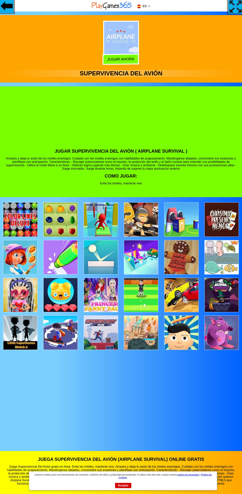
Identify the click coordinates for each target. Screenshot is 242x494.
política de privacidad (188, 474)
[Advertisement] (121, 120)
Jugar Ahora (120, 59)
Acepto (123, 485)
